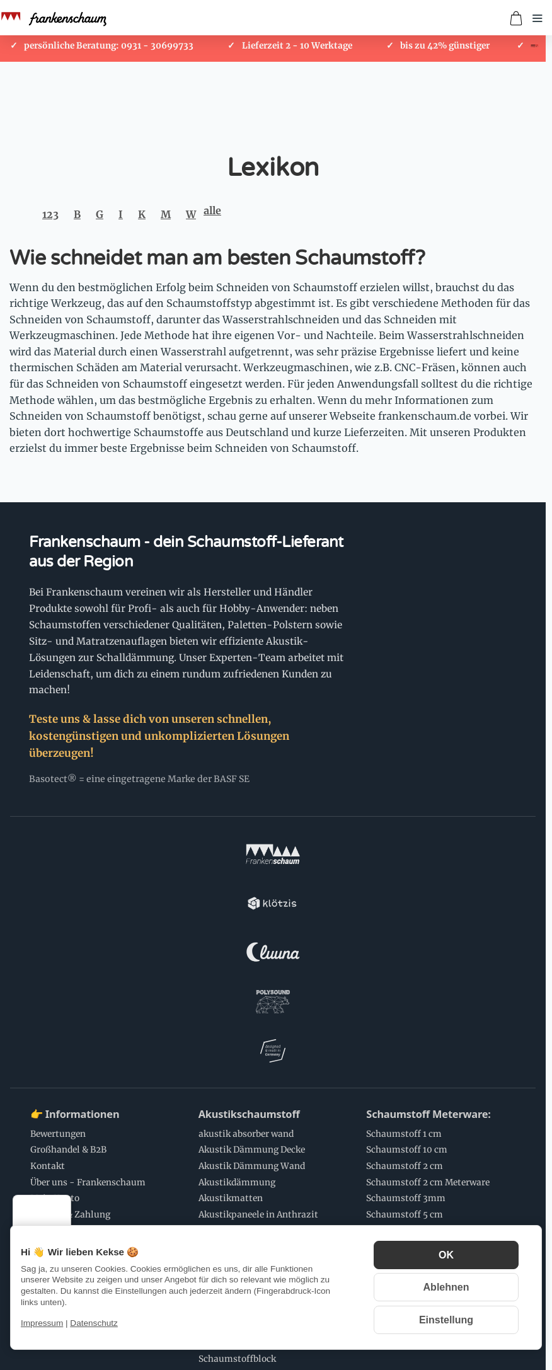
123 (50, 214)
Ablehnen (446, 1287)
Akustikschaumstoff (249, 925)
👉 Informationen (74, 925)
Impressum (42, 1323)
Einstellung (446, 1320)
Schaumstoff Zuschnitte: (259, 1085)
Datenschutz (94, 1323)
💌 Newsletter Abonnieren (264, 1205)
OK (446, 1255)
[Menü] (63, 1202)
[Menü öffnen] (537, 18)
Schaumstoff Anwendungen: (101, 1205)
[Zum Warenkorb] (516, 18)
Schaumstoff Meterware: (428, 925)
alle (212, 210)
